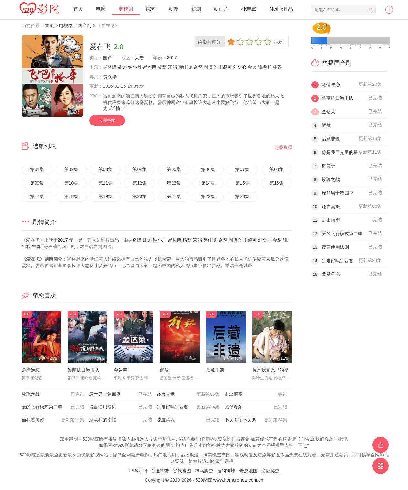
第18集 (71, 196)
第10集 (71, 182)
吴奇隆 (110, 67)
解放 (164, 370)
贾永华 (110, 76)
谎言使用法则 (120, 407)
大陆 (139, 57)
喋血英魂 (188, 420)
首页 (78, 9)
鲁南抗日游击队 (83, 370)
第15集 (242, 182)
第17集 (37, 196)
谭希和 (265, 67)
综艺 (151, 9)
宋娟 (172, 67)
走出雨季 (256, 394)
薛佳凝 (185, 67)
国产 (107, 57)
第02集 (71, 169)
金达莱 (120, 370)
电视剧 (126, 9)
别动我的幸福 (120, 420)
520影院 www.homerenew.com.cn (229, 480)
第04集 (139, 169)
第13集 (174, 182)
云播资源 (283, 147)
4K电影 (249, 9)
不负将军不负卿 (256, 420)
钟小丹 (134, 67)
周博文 (210, 67)
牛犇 (277, 67)
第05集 (174, 169)
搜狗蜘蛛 (226, 470)
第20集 (139, 196)
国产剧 (84, 25)
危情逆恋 (31, 370)
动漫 (173, 9)
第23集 (242, 196)
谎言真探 (188, 394)
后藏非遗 (215, 370)
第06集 (208, 169)
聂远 (122, 67)
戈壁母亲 (256, 407)
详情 (118, 108)
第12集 (139, 182)
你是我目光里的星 (270, 370)
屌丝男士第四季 (120, 394)
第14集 (208, 182)
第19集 (106, 196)
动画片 (221, 9)
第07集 (242, 169)
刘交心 (239, 67)
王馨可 (225, 67)
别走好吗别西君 (188, 407)
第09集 (37, 182)
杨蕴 (162, 67)
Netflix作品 (281, 9)
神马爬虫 (204, 470)
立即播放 (107, 120)
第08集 (276, 169)
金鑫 (252, 67)
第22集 (208, 196)
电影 (101, 9)
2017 (172, 57)
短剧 (196, 9)
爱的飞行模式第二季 (53, 407)
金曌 (197, 67)
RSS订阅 (138, 470)
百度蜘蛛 (160, 470)
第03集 (106, 169)
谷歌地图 (182, 470)
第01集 (37, 169)
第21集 (174, 196)
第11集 (106, 182)
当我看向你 (53, 420)
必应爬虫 (270, 470)
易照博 (149, 67)
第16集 (276, 182)
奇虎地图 (248, 470)
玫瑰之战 (53, 394)
